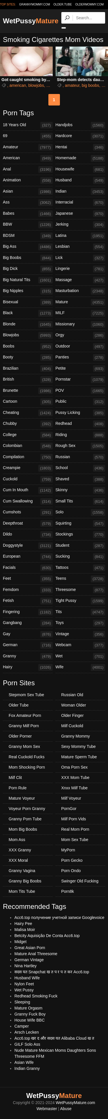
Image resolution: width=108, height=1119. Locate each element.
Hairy (28, 667)
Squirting (80, 523)
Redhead (80, 424)
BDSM (28, 236)
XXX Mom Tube (75, 777)
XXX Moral (18, 860)
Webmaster (47, 1108)
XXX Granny (20, 850)
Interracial (80, 202)
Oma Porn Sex (74, 767)
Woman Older (73, 705)
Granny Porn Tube (25, 819)
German (28, 645)
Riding (80, 435)
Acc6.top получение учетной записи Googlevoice (59, 917)
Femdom (28, 590)
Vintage (80, 634)
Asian (28, 191)
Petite (80, 368)
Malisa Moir (24, 929)
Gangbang (28, 623)
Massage (80, 280)
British (28, 379)
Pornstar (80, 379)
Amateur (28, 147)
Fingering (28, 612)
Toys (80, 623)
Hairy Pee (23, 923)
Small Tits (80, 501)
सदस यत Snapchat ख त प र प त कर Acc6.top (51, 972)
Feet (28, 578)
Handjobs (80, 125)
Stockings (80, 534)
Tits (80, 612)
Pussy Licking (80, 413)
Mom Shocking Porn (27, 767)
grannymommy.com (34, 4)
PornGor (69, 808)
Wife (80, 667)
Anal (28, 169)
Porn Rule (17, 788)
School (80, 468)
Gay (28, 634)
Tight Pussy (80, 601)
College (28, 435)
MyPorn (68, 850)
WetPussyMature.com (75, 1102)
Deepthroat (28, 523)
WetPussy (30, 21)
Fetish (28, 601)
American (28, 158)
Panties (80, 357)
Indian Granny (27, 1068)
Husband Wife (27, 978)
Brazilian (28, 368)
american (18, 85)
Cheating (28, 413)
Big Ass (28, 246)
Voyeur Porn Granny (27, 808)
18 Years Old (28, 125)
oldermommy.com (89, 4)
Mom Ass (17, 839)
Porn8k (67, 891)
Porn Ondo (71, 870)
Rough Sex (80, 446)
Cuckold (28, 479)
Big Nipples (28, 291)
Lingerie (80, 269)
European (28, 556)
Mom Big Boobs (23, 829)
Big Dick (28, 269)
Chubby (28, 424)
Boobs (28, 346)
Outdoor (80, 346)
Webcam (80, 645)
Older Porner (20, 736)
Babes (28, 213)
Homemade (80, 158)
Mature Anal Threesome (35, 953)
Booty (28, 357)
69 (28, 136)
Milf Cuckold (72, 725)
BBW (28, 224)
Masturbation (80, 291)
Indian (80, 191)
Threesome (80, 590)
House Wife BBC (29, 1020)
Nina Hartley (25, 965)
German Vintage (29, 959)
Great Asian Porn (29, 947)
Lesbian (80, 246)
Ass (28, 202)
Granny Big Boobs (25, 881)
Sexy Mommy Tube (78, 746)
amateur (72, 85)
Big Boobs (28, 258)
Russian (80, 457)
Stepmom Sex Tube (26, 694)
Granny (28, 656)
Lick (80, 258)
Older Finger (72, 715)
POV (80, 390)
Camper (21, 1026)
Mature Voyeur (22, 798)
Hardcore (80, 136)
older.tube (62, 4)
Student (80, 545)
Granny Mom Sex (24, 746)
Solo (80, 512)
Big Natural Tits (28, 280)
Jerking (80, 224)
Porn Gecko (72, 860)
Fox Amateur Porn (25, 715)
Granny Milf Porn (24, 725)
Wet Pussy (24, 990)
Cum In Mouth (28, 490)
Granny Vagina (22, 870)
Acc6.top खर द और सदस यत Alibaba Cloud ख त (54, 1038)
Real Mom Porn (75, 829)
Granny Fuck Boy (30, 1014)
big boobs (90, 85)
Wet (80, 656)
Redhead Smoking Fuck (35, 996)
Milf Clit (15, 777)
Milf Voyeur (71, 798)
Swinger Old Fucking (79, 881)
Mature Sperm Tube (79, 757)
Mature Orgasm (28, 1008)
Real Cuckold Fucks (27, 757)
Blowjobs (28, 335)
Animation (28, 180)
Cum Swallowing (28, 501)
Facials (28, 568)
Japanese (80, 213)
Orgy (80, 335)
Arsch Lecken (26, 1032)
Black (28, 313)
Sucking (80, 556)
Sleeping (22, 1002)
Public (80, 401)
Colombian (28, 446)
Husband (80, 180)
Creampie (28, 468)
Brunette (28, 390)
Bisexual (28, 302)
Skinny (80, 490)
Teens (80, 578)
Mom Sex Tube (74, 839)
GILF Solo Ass (27, 1044)
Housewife (80, 169)
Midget (20, 941)
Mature (80, 302)
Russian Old (72, 694)
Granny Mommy (75, 736)
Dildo (28, 534)
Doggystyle (28, 545)
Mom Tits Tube (22, 891)
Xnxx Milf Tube (74, 788)
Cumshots (28, 512)
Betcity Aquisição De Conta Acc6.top (46, 935)
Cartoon (28, 401)
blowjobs (36, 85)
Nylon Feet (24, 984)
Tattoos (80, 568)
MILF (80, 313)
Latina (80, 236)
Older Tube (19, 705)
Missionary (80, 324)
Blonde (28, 324)
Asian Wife (24, 1062)
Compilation (28, 457)
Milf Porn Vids (73, 819)
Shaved (80, 479)
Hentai (80, 147)
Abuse (66, 1108)
